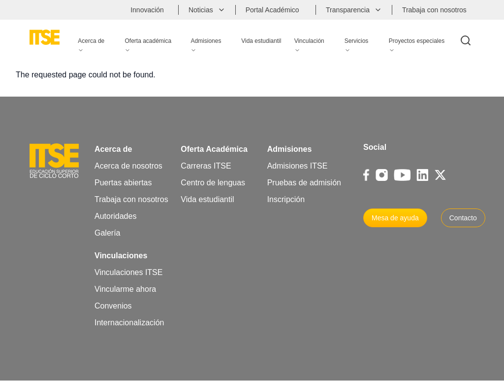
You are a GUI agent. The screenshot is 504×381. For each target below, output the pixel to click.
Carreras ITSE (206, 166)
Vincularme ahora (125, 289)
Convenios (113, 306)
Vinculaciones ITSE (128, 272)
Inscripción (286, 199)
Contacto (463, 218)
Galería (107, 233)
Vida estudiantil (207, 199)
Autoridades (115, 216)
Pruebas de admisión (304, 182)
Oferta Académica (214, 149)
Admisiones (289, 149)
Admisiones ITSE (297, 166)
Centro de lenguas (213, 182)
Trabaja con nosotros (131, 199)
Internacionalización (129, 322)
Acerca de (113, 149)
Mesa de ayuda (395, 218)
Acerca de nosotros (128, 166)
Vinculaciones (120, 255)
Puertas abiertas (123, 182)
